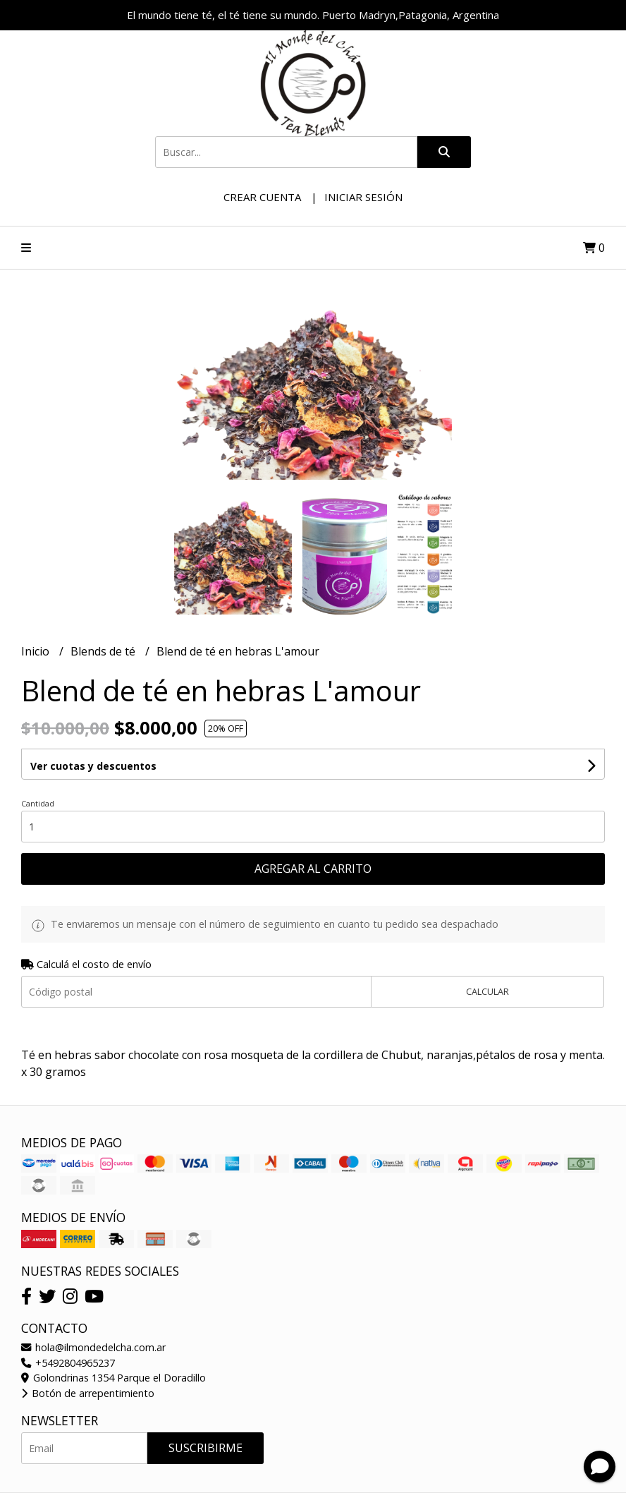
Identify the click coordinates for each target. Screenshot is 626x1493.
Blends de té (104, 651)
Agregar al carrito (313, 868)
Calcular (487, 991)
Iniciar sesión (363, 197)
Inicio (36, 651)
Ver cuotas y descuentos (93, 766)
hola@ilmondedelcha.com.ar (93, 1347)
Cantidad (37, 803)
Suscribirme (205, 1448)
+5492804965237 (68, 1363)
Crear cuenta (262, 197)
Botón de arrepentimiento (87, 1393)
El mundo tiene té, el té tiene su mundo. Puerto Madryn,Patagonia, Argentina (313, 15)
